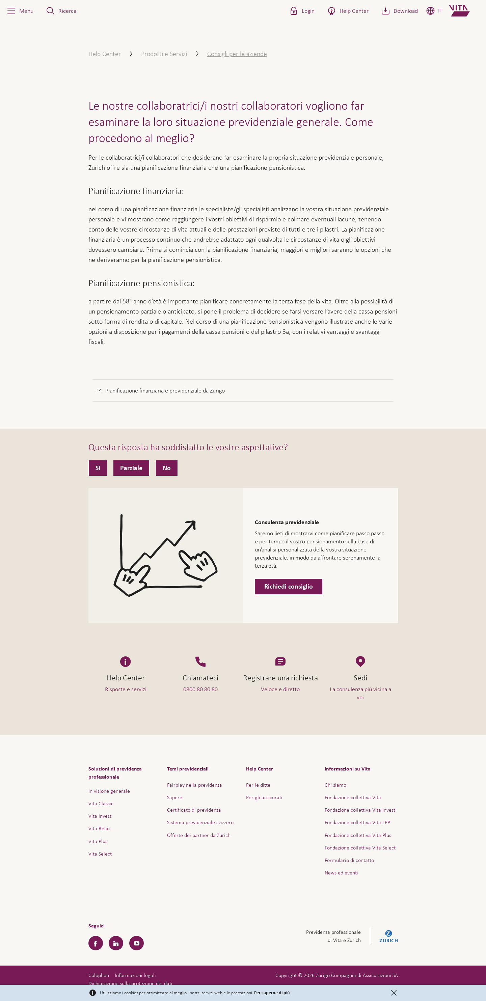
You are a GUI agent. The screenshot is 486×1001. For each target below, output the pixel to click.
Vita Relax (99, 828)
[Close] (394, 993)
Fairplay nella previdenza (194, 785)
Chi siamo (335, 785)
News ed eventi (341, 872)
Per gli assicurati (264, 797)
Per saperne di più (272, 993)
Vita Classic (100, 803)
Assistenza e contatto (430, 980)
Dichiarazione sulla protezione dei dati (130, 983)
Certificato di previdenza (194, 810)
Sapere (174, 797)
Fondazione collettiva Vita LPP (357, 822)
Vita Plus (97, 841)
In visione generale (109, 791)
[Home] (465, 11)
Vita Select (100, 854)
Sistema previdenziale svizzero (200, 822)
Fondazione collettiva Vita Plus (358, 835)
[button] (19, 11)
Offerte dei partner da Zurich (199, 835)
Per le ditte (258, 785)
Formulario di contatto (349, 860)
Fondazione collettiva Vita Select (360, 847)
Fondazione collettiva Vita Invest (360, 810)
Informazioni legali (135, 975)
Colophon (98, 975)
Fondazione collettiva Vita (353, 797)
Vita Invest (99, 816)
